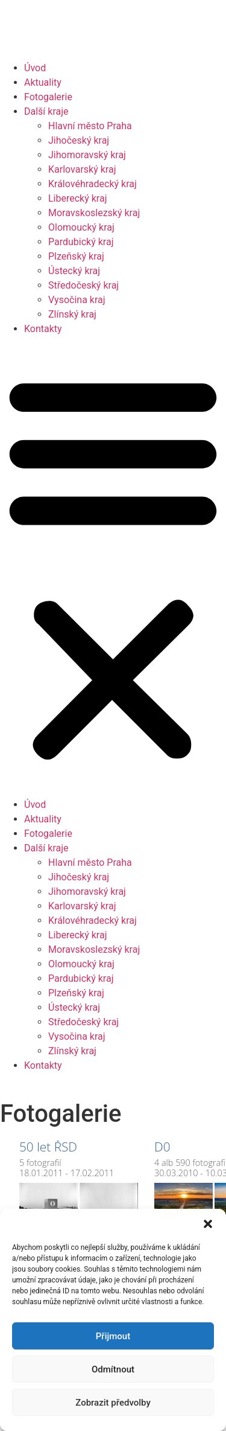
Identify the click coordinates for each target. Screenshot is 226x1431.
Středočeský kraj (83, 285)
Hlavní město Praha (90, 126)
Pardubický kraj (80, 242)
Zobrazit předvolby (113, 1402)
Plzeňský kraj (76, 256)
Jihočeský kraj (78, 140)
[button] (208, 1224)
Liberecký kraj (77, 198)
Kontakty (43, 329)
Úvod (35, 68)
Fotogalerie (48, 97)
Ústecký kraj (74, 271)
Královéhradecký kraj (92, 184)
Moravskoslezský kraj (94, 213)
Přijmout (113, 1336)
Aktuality (42, 82)
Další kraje (46, 111)
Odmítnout (113, 1369)
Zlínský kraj (72, 314)
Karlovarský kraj (82, 169)
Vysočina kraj (76, 300)
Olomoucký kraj (81, 227)
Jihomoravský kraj (87, 155)
